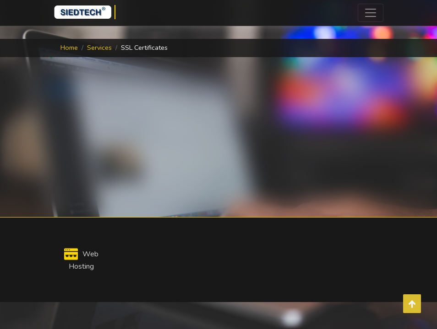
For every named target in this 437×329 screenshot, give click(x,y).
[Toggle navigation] (370, 13)
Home (69, 47)
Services (99, 47)
